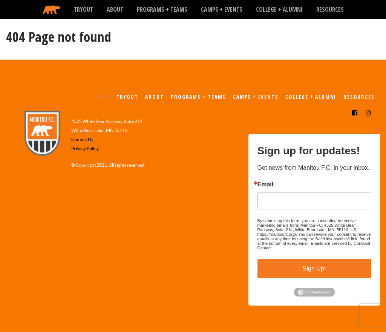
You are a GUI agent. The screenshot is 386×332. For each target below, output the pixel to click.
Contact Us (82, 139)
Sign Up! (314, 268)
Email (265, 184)
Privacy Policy (85, 148)
